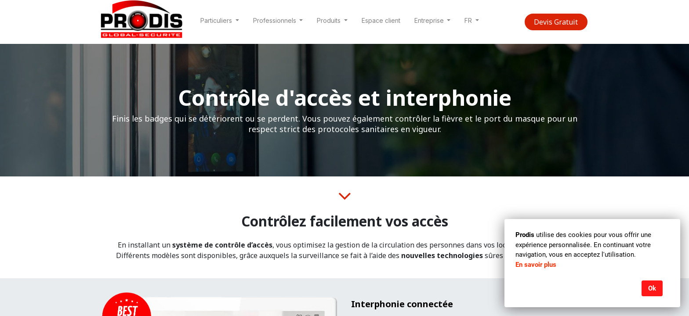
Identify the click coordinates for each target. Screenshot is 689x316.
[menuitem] (381, 22)
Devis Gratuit (556, 22)
